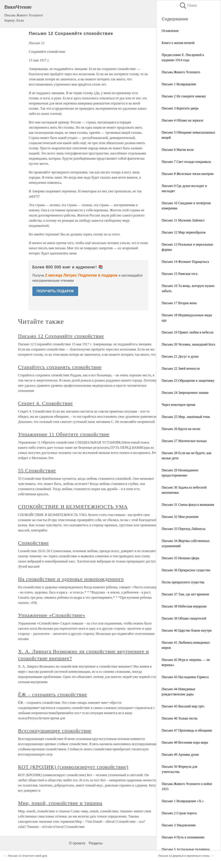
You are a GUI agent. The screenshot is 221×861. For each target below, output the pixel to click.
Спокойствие (33, 543)
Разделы (96, 843)
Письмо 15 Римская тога (179, 274)
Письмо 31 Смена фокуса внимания (188, 504)
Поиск (188, 5)
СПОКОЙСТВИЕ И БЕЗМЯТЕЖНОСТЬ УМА (73, 506)
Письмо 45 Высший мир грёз (183, 706)
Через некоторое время (178, 404)
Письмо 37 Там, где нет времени (185, 594)
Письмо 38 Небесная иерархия (184, 606)
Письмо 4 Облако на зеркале (182, 120)
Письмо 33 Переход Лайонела (183, 529)
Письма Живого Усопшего (181, 72)
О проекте (77, 843)
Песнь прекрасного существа (183, 582)
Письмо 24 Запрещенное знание (185, 392)
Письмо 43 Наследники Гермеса (185, 677)
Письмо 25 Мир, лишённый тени (186, 417)
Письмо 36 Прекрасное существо (186, 570)
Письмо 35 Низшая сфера (180, 558)
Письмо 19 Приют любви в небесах (188, 332)
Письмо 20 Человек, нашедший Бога (188, 344)
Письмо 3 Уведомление (179, 825)
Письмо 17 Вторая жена (179, 303)
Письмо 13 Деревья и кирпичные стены (184, 855)
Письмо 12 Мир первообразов (184, 232)
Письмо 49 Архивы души (180, 754)
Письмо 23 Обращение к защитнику (188, 380)
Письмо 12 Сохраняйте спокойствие (61, 336)
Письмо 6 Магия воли (178, 149)
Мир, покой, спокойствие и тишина (60, 803)
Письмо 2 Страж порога (179, 813)
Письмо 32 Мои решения (180, 516)
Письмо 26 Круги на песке (181, 429)
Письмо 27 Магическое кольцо (184, 441)
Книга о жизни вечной (178, 43)
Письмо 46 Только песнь (179, 718)
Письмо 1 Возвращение (179, 84)
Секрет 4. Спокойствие (45, 403)
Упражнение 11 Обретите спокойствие (64, 434)
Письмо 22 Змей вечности (181, 368)
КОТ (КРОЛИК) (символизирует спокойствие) (73, 767)
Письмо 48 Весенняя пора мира (185, 742)
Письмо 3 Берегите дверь (180, 108)
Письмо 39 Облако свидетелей (184, 618)
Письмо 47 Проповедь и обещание (187, 730)
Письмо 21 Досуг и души (180, 356)
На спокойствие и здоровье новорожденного (71, 579)
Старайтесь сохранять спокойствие (60, 367)
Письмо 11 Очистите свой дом (27, 855)
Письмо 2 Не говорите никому (184, 96)
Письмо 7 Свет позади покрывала (186, 161)
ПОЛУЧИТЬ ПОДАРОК (55, 291)
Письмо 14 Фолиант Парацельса (185, 261)
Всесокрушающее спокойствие (55, 730)
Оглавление (170, 31)
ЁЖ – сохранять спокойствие (52, 694)
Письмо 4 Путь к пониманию (183, 837)
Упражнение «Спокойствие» (51, 615)
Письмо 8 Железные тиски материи (187, 174)
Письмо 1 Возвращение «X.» (183, 801)
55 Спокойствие (37, 470)
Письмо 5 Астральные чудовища (186, 849)
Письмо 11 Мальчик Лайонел (183, 220)
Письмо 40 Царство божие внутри (187, 630)
